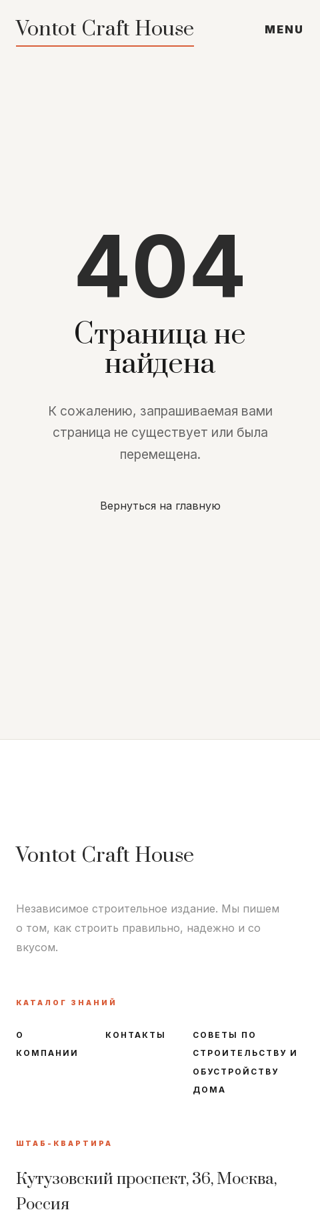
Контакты (135, 1035)
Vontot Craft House (105, 29)
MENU (284, 29)
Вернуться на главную (160, 505)
